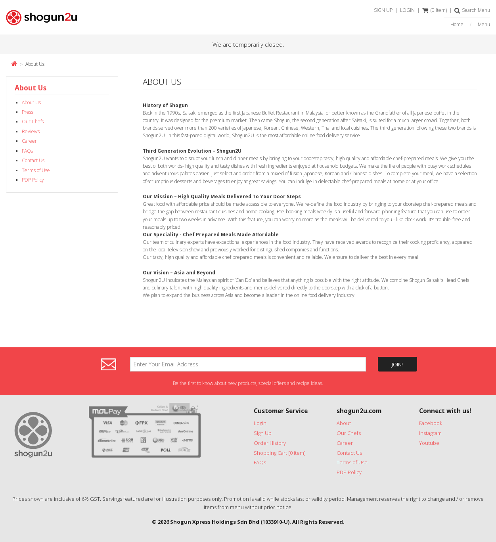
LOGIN (407, 10)
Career (29, 141)
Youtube (429, 442)
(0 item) (434, 10)
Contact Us (33, 160)
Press (27, 112)
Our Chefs (33, 121)
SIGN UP (383, 10)
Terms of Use (36, 170)
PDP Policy (33, 179)
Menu (484, 24)
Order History (270, 442)
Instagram (430, 433)
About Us (34, 64)
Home (456, 24)
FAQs (27, 150)
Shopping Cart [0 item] (280, 452)
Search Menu (472, 10)
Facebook (430, 423)
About (344, 423)
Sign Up (263, 433)
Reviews (31, 131)
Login (260, 423)
